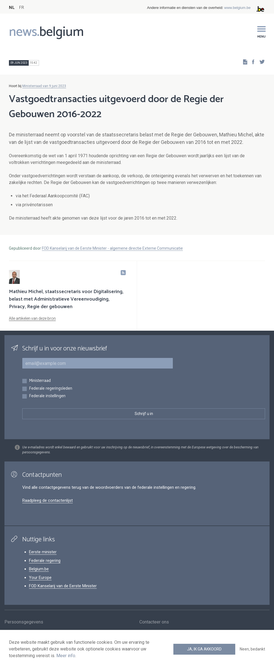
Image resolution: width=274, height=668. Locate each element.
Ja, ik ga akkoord (204, 649)
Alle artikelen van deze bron (32, 318)
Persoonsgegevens (23, 622)
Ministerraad (40, 381)
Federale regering (44, 560)
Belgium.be (39, 568)
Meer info (65, 655)
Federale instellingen (47, 396)
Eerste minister (43, 551)
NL (11, 7)
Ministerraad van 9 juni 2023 (44, 86)
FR (21, 7)
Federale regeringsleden (50, 388)
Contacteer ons (154, 622)
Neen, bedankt (252, 649)
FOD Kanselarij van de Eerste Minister (63, 585)
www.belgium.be (237, 8)
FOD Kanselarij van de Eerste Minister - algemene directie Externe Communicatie (112, 248)
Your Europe (40, 577)
